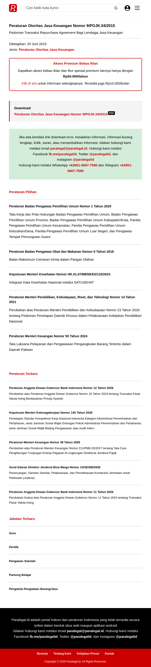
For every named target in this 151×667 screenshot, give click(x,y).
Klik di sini (29, 83)
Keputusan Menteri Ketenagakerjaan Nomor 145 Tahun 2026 (51, 412)
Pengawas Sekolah (22, 561)
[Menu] (137, 7)
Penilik (14, 547)
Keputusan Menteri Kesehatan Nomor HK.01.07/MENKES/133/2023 (60, 274)
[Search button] (116, 8)
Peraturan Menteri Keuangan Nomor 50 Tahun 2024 (48, 336)
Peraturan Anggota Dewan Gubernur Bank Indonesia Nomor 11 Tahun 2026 (61, 492)
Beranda (42, 653)
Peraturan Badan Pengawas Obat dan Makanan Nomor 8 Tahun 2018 (62, 251)
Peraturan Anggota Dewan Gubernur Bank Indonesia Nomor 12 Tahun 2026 (61, 388)
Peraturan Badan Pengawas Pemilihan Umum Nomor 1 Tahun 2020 (61, 206)
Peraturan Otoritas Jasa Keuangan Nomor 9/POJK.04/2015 (64, 114)
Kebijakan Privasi (88, 653)
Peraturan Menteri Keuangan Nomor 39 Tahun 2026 (44, 442)
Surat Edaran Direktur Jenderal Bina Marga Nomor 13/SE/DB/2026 (54, 467)
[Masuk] (127, 8)
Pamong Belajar (20, 575)
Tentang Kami (62, 653)
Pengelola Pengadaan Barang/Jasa (33, 589)
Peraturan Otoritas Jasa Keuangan (46, 49)
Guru (12, 533)
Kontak (109, 653)
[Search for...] (67, 8)
